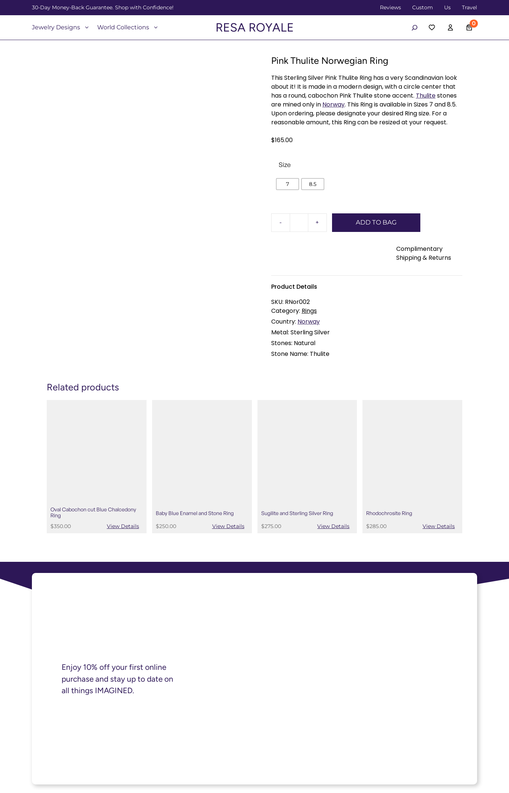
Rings (309, 311)
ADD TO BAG (376, 222)
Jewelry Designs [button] (61, 27)
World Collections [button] (128, 27)
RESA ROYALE (255, 27)
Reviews (390, 7)
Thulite (426, 95)
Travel (469, 7)
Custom (422, 7)
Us (447, 7)
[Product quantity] (299, 222)
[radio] (287, 184)
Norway (333, 104)
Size (284, 164)
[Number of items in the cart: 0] (469, 28)
